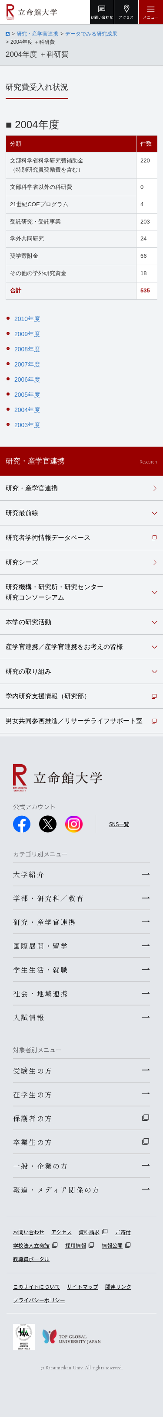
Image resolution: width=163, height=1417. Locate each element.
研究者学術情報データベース (48, 537)
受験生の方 (33, 1070)
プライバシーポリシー (39, 1300)
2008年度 (27, 349)
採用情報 (75, 1245)
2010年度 (27, 318)
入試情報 (29, 1017)
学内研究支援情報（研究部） (48, 696)
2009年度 (27, 334)
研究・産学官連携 (37, 34)
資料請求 (89, 1231)
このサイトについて (36, 1286)
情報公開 (112, 1245)
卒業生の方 (33, 1142)
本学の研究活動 (28, 622)
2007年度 (27, 364)
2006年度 (27, 379)
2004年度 (27, 409)
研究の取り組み (28, 671)
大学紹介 (29, 874)
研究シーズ (22, 562)
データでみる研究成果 (91, 34)
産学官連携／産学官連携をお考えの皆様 (64, 646)
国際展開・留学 (40, 945)
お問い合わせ (28, 1231)
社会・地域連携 (40, 993)
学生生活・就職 (40, 969)
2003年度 (27, 425)
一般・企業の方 (40, 1166)
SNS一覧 (119, 823)
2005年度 (27, 394)
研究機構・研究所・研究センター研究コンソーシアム (54, 592)
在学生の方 (33, 1094)
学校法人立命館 (31, 1245)
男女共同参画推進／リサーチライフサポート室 (74, 720)
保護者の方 (33, 1118)
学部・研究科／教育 (48, 898)
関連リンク (118, 1286)
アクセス (61, 1231)
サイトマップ (82, 1286)
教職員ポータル (31, 1258)
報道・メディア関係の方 (56, 1189)
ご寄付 (123, 1231)
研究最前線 (22, 512)
